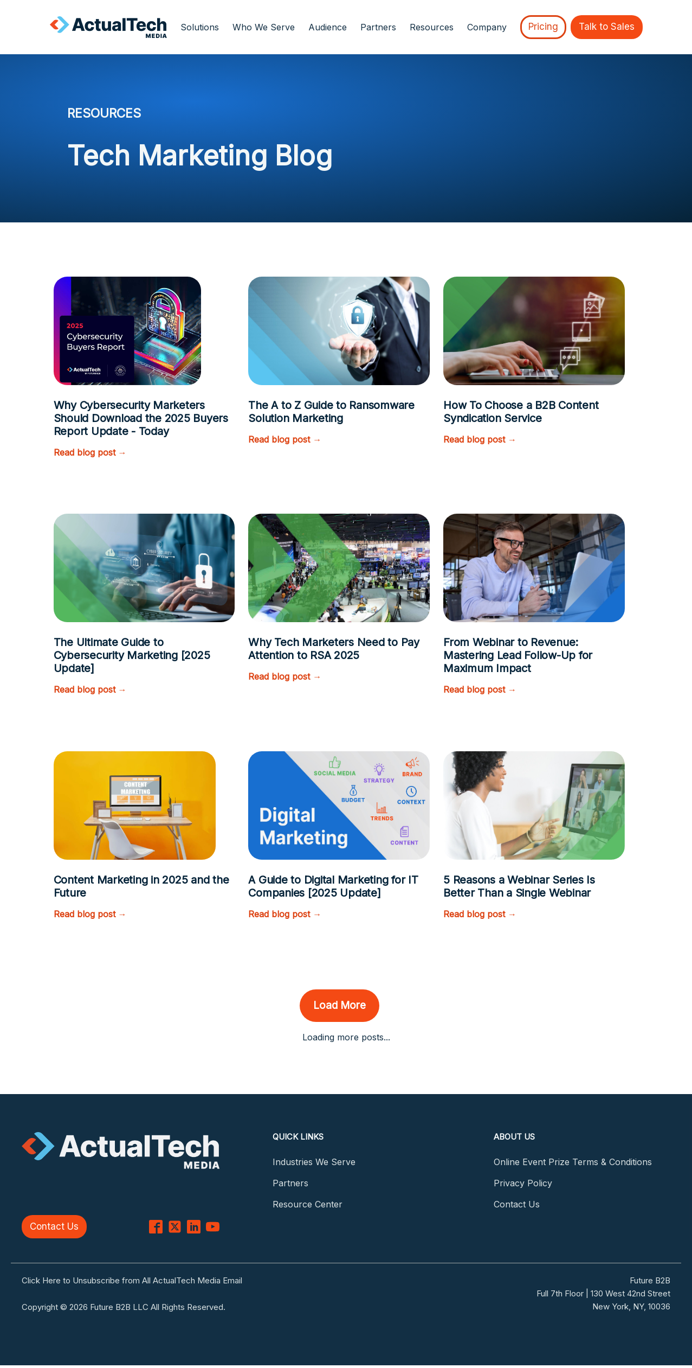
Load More (339, 1005)
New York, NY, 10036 (631, 1306)
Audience (327, 27)
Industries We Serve (314, 1161)
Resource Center (307, 1204)
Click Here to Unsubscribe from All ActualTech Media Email (132, 1280)
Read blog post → (90, 452)
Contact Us (54, 1226)
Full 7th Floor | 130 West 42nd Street (603, 1293)
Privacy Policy (523, 1183)
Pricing (543, 26)
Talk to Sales (607, 26)
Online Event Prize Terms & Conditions (573, 1161)
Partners (378, 27)
